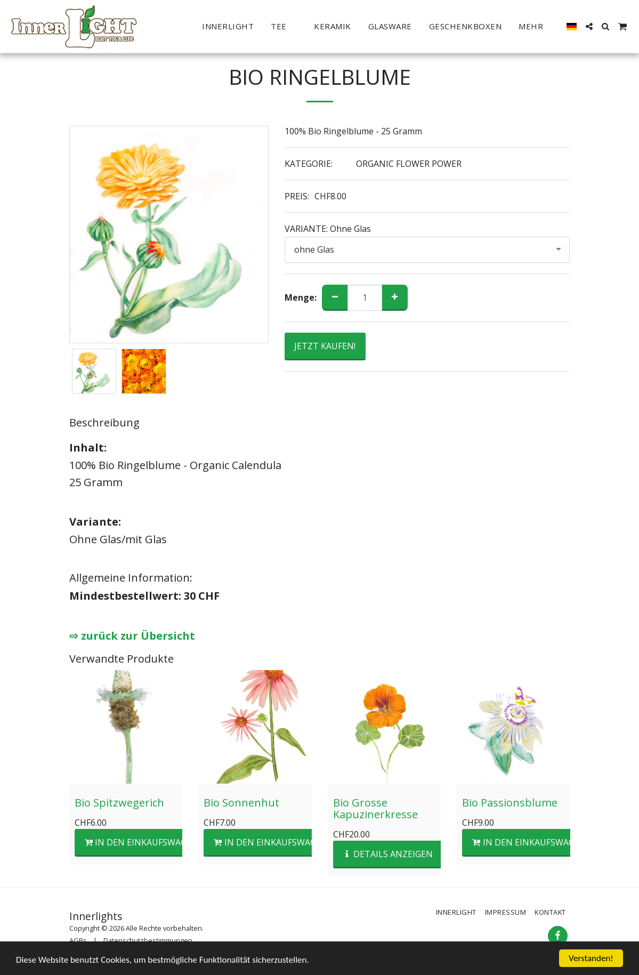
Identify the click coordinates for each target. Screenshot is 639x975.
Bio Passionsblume (509, 802)
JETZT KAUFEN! (324, 346)
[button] (284, 27)
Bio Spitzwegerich (119, 802)
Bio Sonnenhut (241, 802)
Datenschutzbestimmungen (147, 940)
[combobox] (427, 250)
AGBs (78, 940)
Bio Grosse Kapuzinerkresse (375, 808)
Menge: (301, 297)
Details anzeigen (388, 854)
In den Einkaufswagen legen (156, 842)
